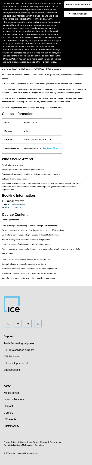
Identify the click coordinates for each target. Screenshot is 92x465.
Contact (8, 406)
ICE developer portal (16, 363)
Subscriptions (12, 369)
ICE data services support (19, 350)
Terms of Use (55, 442)
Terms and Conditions (11, 207)
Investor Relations (14, 399)
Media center (11, 392)
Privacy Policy (10, 54)
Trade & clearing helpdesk (19, 343)
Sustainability (11, 426)
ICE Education (12, 356)
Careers (8, 412)
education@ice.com (16, 204)
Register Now (50, 148)
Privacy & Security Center (15, 442)
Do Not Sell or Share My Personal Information (24, 445)
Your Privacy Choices (38, 442)
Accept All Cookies (78, 9)
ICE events (10, 419)
